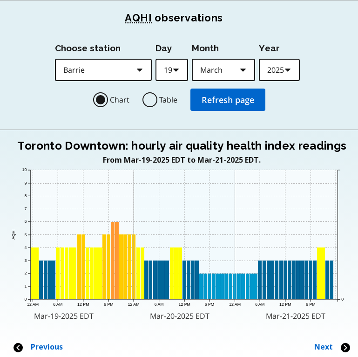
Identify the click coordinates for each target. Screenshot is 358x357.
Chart (119, 99)
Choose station (88, 48)
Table (168, 99)
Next (332, 347)
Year (269, 48)
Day (163, 48)
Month (205, 48)
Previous (38, 347)
